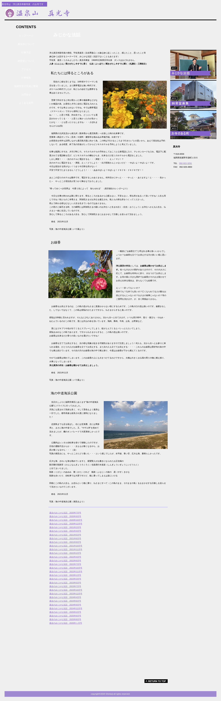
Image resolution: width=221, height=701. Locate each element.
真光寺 (65, 13)
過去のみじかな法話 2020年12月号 (65, 524)
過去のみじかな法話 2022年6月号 (65, 560)
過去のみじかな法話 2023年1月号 (65, 575)
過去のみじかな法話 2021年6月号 (65, 538)
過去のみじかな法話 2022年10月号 (65, 568)
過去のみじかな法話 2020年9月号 (65, 516)
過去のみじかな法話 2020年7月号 (65, 513)
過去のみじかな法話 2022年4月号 (65, 557)
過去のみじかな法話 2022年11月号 (65, 571)
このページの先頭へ (156, 681)
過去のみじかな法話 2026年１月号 (65, 623)
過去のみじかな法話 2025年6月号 (65, 616)
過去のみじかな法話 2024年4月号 (65, 597)
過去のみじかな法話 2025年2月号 (65, 612)
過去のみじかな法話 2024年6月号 (65, 601)
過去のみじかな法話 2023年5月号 (65, 583)
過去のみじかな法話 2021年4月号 (65, 531)
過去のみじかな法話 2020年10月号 (65, 520)
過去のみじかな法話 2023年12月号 (65, 594)
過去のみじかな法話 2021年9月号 (65, 542)
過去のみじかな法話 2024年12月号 (65, 608)
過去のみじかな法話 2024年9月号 (65, 605)
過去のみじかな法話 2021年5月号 (65, 535)
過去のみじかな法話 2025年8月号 (65, 619)
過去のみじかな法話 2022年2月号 (65, 553)
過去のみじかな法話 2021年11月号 (65, 549)
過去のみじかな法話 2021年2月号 (65, 527)
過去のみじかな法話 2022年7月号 (65, 564)
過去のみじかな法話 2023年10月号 (65, 590)
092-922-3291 (185, 163)
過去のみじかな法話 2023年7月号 (65, 586)
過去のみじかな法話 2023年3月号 (65, 579)
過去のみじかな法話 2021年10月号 (65, 546)
